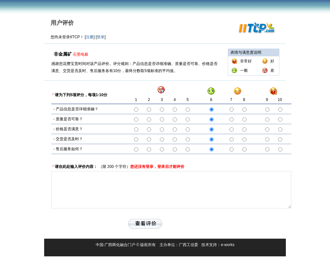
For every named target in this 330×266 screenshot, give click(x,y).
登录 (100, 37)
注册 (89, 37)
